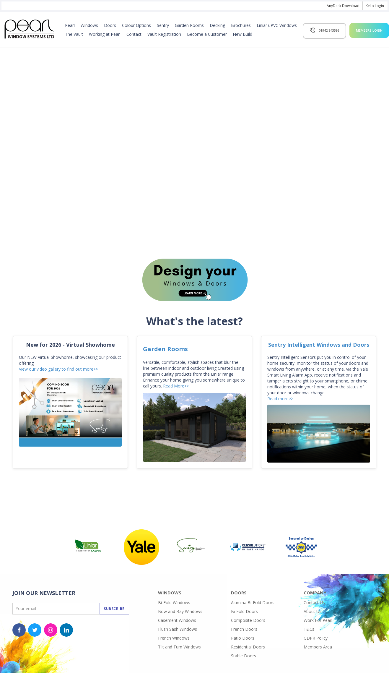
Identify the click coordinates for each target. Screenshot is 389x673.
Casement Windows (177, 620)
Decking (217, 25)
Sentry (163, 25)
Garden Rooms (189, 25)
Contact (133, 34)
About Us (312, 611)
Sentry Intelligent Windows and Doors (318, 344)
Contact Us (314, 602)
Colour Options (136, 25)
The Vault (74, 34)
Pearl (70, 25)
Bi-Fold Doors (244, 611)
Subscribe (114, 608)
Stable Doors (243, 656)
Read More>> (176, 386)
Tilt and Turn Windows (179, 647)
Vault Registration (164, 34)
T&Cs (309, 629)
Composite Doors (248, 620)
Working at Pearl (105, 34)
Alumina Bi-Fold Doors (252, 602)
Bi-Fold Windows (174, 602)
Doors (110, 25)
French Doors (244, 629)
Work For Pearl (318, 620)
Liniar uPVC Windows (277, 25)
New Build (242, 34)
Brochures (241, 25)
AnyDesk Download (343, 5)
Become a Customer (207, 34)
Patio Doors (242, 638)
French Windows (174, 638)
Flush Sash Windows (177, 629)
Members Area (318, 647)
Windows (89, 25)
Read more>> (280, 398)
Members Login (369, 30)
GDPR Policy (316, 638)
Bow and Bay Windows (180, 611)
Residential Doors (248, 647)
